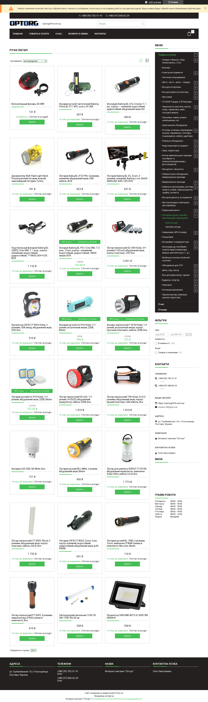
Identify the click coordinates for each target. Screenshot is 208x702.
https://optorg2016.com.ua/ (171, 403)
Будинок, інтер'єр (170, 280)
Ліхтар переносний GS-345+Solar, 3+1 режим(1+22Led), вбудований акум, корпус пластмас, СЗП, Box (126, 250)
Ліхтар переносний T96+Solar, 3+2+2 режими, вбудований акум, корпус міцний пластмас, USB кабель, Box (126, 399)
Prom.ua (119, 693)
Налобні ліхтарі (173, 227)
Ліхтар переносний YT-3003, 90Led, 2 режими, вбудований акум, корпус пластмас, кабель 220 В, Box (30, 543)
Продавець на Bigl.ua (104, 696)
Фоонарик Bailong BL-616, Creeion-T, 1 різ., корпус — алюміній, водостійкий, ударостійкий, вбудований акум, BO (127, 106)
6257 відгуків (155, 2)
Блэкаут (166, 67)
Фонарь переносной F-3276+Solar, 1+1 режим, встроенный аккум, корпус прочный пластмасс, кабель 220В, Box (127, 327)
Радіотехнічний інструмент (175, 146)
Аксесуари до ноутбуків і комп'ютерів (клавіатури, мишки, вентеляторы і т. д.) (175, 250)
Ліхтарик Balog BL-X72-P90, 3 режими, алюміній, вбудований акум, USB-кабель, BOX (79, 178)
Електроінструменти (172, 72)
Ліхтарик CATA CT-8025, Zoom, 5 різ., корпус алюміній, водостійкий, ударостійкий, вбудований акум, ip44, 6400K (79, 544)
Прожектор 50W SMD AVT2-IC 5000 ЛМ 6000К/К (127, 616)
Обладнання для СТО (172, 265)
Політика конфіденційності (129, 699)
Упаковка (167, 285)
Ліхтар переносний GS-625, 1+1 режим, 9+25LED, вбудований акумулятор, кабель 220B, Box (75, 399)
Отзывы (162, 309)
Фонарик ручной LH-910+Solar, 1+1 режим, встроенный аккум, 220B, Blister (77, 327)
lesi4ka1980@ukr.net (167, 407)
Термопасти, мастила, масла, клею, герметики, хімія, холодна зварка (176, 109)
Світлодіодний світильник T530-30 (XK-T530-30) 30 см (77, 616)
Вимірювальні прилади (173, 182)
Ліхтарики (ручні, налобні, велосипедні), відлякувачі (175, 216)
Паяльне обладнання (172, 141)
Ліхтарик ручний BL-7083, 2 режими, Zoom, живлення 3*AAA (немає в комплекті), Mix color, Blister (126, 543)
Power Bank (167, 237)
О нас (58, 33)
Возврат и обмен (78, 33)
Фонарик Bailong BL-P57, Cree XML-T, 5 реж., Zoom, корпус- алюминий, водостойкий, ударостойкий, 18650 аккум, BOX (79, 252)
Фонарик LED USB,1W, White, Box (28, 468)
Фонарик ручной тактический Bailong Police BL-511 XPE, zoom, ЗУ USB (79, 105)
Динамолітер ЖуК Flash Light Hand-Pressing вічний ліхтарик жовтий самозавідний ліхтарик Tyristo (30, 178)
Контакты (100, 33)
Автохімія (167, 97)
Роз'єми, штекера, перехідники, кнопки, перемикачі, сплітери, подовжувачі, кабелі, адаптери (177, 133)
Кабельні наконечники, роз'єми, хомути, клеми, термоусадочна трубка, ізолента (177, 190)
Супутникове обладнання (174, 125)
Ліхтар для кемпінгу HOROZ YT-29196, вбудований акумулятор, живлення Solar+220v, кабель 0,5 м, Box (127, 471)
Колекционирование (172, 290)
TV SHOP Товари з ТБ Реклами (177, 102)
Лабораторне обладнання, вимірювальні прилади (175, 175)
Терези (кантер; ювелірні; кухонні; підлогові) (174, 296)
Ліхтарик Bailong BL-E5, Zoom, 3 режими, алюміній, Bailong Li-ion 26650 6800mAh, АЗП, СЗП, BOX (127, 178)
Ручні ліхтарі (171, 223)
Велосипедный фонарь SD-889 (27, 104)
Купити (32, 122)
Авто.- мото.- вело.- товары (176, 82)
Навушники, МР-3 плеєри (174, 232)
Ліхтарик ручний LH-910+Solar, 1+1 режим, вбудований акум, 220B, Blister (31, 398)
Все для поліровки (171, 87)
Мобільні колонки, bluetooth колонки (176, 259)
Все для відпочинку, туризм (176, 275)
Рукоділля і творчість (173, 169)
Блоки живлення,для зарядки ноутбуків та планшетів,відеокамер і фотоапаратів (177, 160)
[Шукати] (143, 24)
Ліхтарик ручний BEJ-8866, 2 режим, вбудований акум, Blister (78, 470)
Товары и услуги (39, 33)
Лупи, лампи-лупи (170, 150)
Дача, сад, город (170, 270)
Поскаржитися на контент (104, 699)
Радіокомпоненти (171, 210)
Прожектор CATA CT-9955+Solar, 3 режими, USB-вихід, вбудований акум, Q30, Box (31, 327)
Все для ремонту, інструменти (177, 197)
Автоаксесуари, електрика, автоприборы (176, 204)
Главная (18, 33)
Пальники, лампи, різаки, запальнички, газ (174, 119)
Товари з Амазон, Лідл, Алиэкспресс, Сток (173, 61)
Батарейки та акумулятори (175, 242)
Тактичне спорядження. (174, 77)
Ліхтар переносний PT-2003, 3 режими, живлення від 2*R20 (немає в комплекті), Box (32, 618)
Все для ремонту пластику (175, 92)
